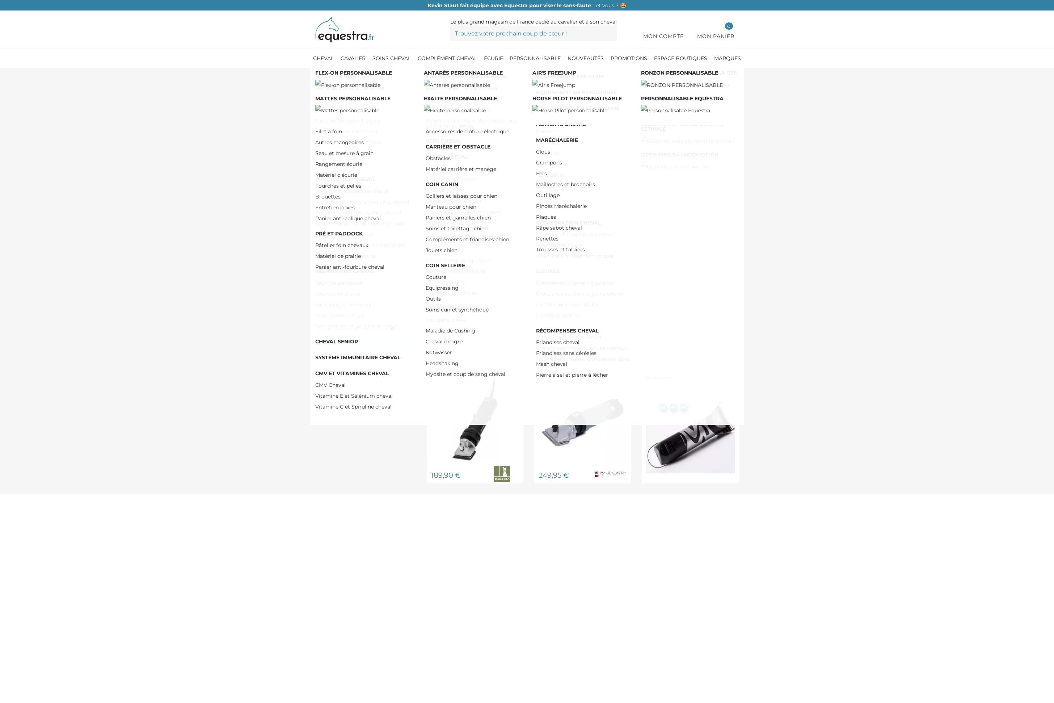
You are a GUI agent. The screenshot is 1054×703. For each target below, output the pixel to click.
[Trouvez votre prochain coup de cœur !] (533, 33)
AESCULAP (345, 199)
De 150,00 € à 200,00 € (361, 149)
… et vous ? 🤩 (527, 5)
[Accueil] (318, 75)
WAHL (338, 233)
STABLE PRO (348, 221)
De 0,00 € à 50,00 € (356, 137)
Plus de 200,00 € (353, 160)
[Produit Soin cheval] (358, 75)
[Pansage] (403, 75)
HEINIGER (344, 187)
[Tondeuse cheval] (445, 75)
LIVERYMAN (347, 210)
